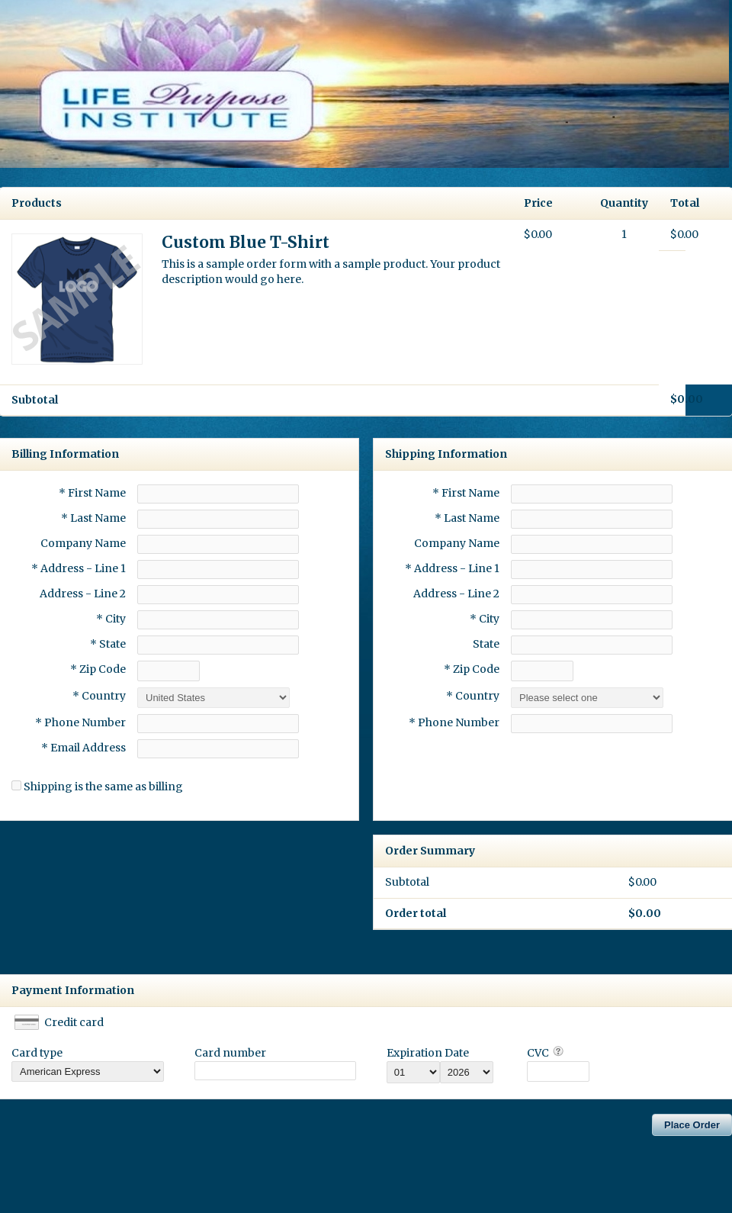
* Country (99, 696)
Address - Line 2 (83, 593)
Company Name (83, 543)
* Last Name (93, 518)
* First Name (92, 493)
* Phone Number (454, 722)
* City (111, 619)
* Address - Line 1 (78, 568)
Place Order (692, 1125)
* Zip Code (98, 669)
